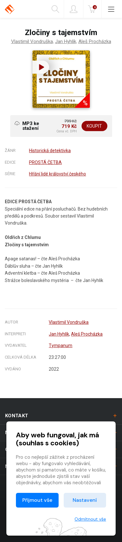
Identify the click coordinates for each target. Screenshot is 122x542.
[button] (40, 67)
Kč (93, 9)
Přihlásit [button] (73, 9)
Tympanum (60, 345)
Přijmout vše (37, 500)
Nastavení (85, 500)
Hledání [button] (55, 9)
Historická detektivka (50, 150)
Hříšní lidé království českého (57, 173)
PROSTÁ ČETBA (45, 162)
